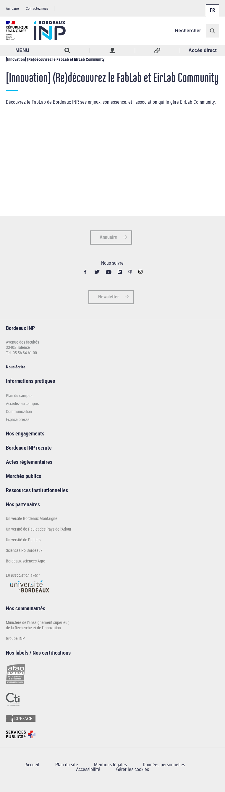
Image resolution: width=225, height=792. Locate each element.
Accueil (32, 764)
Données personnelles (164, 764)
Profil (112, 50)
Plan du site (66, 764)
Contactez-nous (37, 8)
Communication (19, 411)
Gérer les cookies (132, 769)
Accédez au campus (22, 403)
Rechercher (188, 30)
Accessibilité (88, 769)
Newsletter (108, 296)
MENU (22, 50)
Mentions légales (110, 764)
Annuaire (12, 8)
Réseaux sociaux (157, 50)
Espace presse (18, 419)
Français (212, 6)
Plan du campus (19, 395)
